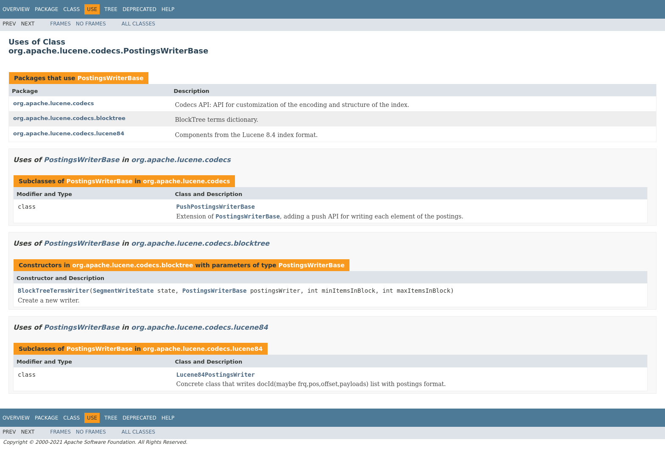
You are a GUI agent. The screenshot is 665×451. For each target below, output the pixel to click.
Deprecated (139, 9)
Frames (60, 24)
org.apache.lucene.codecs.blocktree (69, 118)
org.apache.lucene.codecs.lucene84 (68, 133)
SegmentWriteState (123, 290)
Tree (110, 9)
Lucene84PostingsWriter (215, 374)
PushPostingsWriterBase (215, 206)
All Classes (138, 24)
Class (71, 9)
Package (46, 9)
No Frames (91, 24)
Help (168, 9)
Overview (16, 9)
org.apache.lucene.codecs (53, 103)
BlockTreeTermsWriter (53, 290)
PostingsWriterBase (110, 78)
